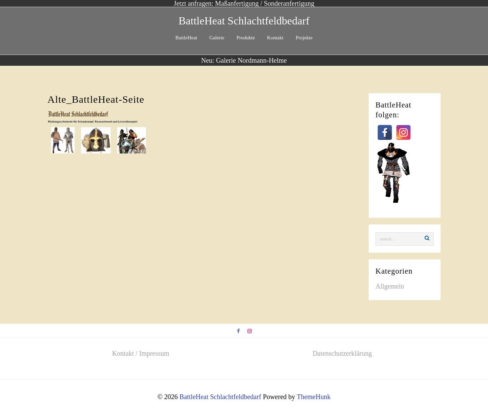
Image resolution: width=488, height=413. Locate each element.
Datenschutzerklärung (342, 353)
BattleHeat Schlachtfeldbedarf (244, 21)
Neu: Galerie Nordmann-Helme (244, 60)
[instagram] (249, 331)
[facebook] (239, 331)
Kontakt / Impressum (140, 353)
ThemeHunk (314, 396)
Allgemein (389, 286)
